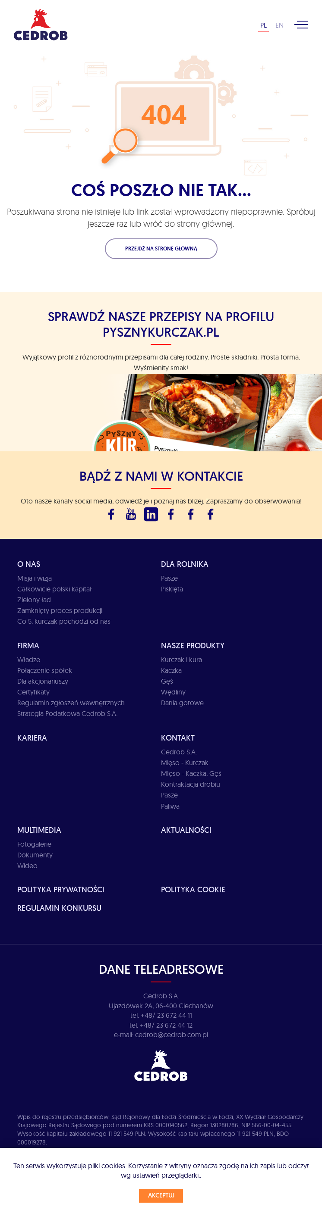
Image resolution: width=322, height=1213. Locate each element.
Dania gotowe (182, 702)
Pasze (169, 578)
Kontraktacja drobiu (190, 784)
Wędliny (173, 692)
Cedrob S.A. (179, 751)
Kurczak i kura (181, 659)
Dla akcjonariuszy (42, 681)
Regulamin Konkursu (59, 908)
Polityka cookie (193, 889)
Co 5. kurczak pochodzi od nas (63, 621)
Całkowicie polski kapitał (54, 589)
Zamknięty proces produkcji (59, 610)
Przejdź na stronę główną (161, 248)
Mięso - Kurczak (184, 762)
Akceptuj (161, 1195)
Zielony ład (34, 599)
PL (263, 25)
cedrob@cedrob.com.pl (171, 1034)
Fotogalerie (34, 844)
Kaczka (171, 670)
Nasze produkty (192, 645)
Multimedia (39, 830)
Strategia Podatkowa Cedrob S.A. (67, 713)
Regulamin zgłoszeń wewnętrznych (71, 702)
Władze (28, 659)
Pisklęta (172, 589)
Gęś (167, 681)
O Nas (28, 564)
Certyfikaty (33, 692)
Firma (28, 645)
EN (279, 25)
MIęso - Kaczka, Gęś (191, 773)
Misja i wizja (34, 578)
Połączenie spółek (44, 670)
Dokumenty (35, 854)
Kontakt (178, 738)
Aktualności (186, 830)
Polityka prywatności (60, 889)
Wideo (27, 865)
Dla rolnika (184, 564)
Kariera (32, 738)
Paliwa (170, 806)
